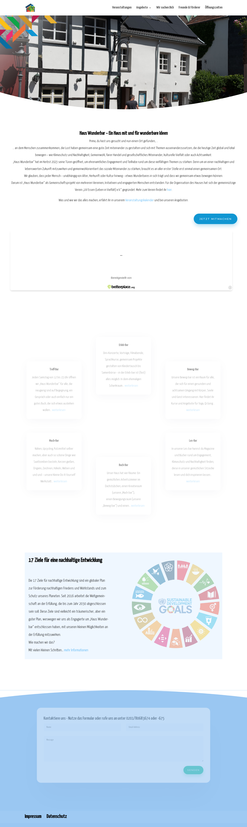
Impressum (33, 816)
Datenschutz (57, 816)
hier (168, 190)
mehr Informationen (76, 650)
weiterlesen (58, 409)
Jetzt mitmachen (213, 218)
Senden (187, 768)
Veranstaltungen (121, 7)
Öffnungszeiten (213, 7)
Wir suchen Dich (165, 7)
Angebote (142, 7)
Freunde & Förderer (189, 7)
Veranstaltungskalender (139, 200)
